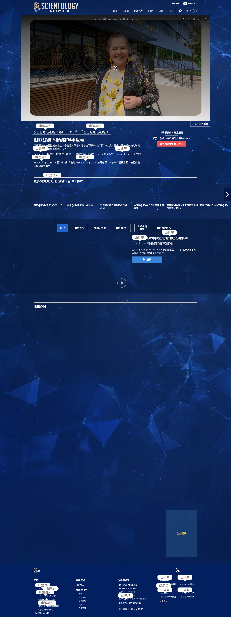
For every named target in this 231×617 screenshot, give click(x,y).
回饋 (80, 603)
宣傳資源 (82, 606)
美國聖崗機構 (53, 145)
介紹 (115, 10)
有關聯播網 (82, 588)
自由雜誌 (163, 599)
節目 (151, 10)
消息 (162, 10)
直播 (126, 10)
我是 (45, 607)
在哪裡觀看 (123, 578)
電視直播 (80, 578)
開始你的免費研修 (172, 144)
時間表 (138, 10)
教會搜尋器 (184, 586)
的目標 (168, 582)
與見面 (46, 597)
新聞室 (168, 595)
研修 (187, 582)
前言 (80, 592)
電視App (130, 601)
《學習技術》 (80, 154)
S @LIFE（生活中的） (72, 131)
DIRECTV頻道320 (128, 583)
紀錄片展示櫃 (42, 611)
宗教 (187, 595)
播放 (146, 259)
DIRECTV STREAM (128, 586)
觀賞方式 (82, 595)
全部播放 (181, 533)
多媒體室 (82, 599)
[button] (227, 194)
